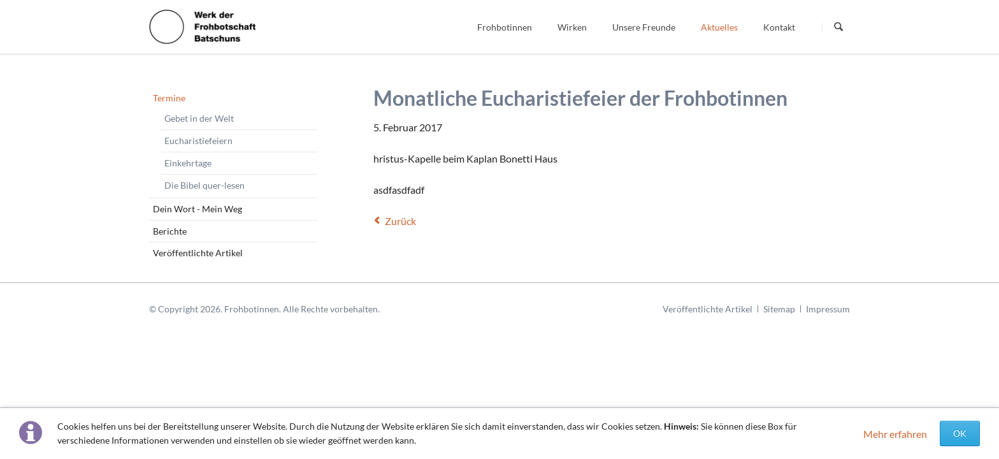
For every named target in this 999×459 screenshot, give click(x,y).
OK (960, 433)
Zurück (400, 221)
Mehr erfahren (895, 434)
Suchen (838, 27)
